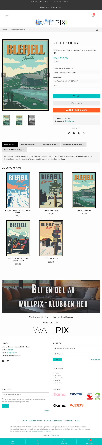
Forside (57, 373)
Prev (3, 75)
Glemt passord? (95, 360)
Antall (55, 86)
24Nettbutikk (55, 435)
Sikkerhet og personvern (53, 421)
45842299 (10, 350)
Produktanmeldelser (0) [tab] (13, 150)
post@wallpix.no (12, 353)
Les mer (47, 411)
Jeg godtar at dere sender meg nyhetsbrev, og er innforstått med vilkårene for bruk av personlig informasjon (24, 401)
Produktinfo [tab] (9, 145)
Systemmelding (59, 378)
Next (47, 75)
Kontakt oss (58, 383)
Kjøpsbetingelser (35, 421)
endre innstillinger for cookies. (41, 431)
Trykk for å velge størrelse (63, 68)
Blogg (77, 421)
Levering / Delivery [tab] (28, 145)
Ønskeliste (76, 103)
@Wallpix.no (69, 121)
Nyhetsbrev (69, 421)
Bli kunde (57, 375)
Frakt (25, 421)
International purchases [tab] (72, 145)
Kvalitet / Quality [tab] (49, 145)
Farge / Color (57, 77)
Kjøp (76, 96)
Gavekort (57, 380)
